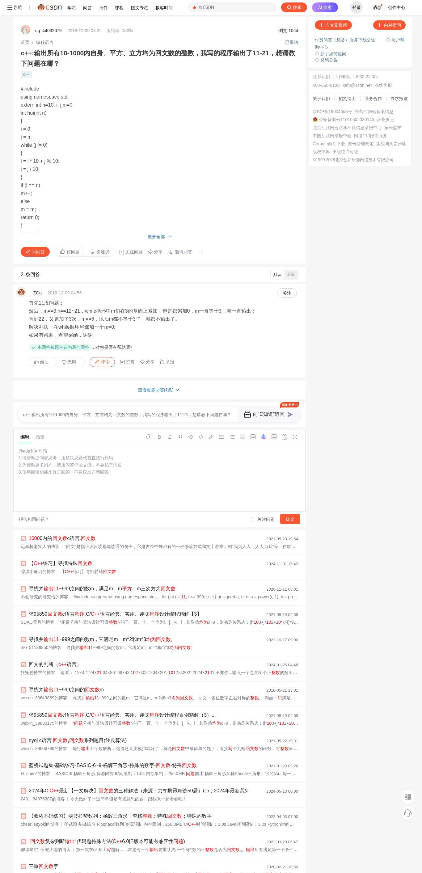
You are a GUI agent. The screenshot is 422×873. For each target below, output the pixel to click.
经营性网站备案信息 (374, 96)
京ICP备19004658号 (332, 96)
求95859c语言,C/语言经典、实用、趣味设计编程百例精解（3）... (122, 700)
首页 (25, 27)
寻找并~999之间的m (66, 674)
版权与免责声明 (391, 128)
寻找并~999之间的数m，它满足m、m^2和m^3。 (102, 624)
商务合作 (373, 83)
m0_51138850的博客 (41, 632)
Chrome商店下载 (329, 128)
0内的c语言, (62, 523)
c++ (26, 59)
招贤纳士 (347, 83)
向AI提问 (389, 10)
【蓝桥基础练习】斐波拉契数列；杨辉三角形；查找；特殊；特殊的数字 (120, 801)
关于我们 (321, 83)
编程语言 (44, 27)
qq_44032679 (48, 15)
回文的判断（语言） (55, 649)
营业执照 (385, 104)
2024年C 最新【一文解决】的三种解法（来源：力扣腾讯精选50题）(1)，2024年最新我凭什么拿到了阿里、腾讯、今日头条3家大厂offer (190, 775)
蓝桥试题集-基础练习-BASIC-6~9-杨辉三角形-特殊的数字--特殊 (113, 750)
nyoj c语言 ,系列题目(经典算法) (78, 725)
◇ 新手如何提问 (330, 38)
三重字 (43, 851)
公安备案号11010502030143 (346, 104)
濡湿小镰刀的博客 (38, 556)
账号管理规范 (361, 128)
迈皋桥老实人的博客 (40, 531)
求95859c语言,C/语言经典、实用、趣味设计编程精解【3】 (115, 599)
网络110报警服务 (370, 120)
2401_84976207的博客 (43, 784)
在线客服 (383, 70)
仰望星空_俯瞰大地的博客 (46, 834)
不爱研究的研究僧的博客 (44, 582)
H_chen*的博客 (35, 758)
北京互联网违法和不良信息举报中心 (347, 112)
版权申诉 (321, 136)
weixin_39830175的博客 (44, 708)
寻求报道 (399, 83)
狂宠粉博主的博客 (38, 657)
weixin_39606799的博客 (44, 733)
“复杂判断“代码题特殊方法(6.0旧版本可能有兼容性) (107, 826)
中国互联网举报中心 (332, 120)
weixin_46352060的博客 (44, 859)
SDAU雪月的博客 (37, 607)
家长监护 (393, 112)
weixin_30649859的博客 (44, 683)
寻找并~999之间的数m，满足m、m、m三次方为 (102, 573)
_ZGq (36, 278)
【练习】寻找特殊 (60, 548)
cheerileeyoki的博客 (40, 809)
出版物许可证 (345, 136)
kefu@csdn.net (357, 70)
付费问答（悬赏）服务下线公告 (346, 25)
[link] (25, 27)
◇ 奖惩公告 (326, 45)
